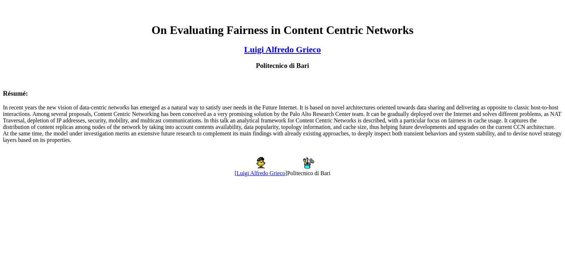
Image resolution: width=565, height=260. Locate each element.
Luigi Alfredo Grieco (282, 49)
